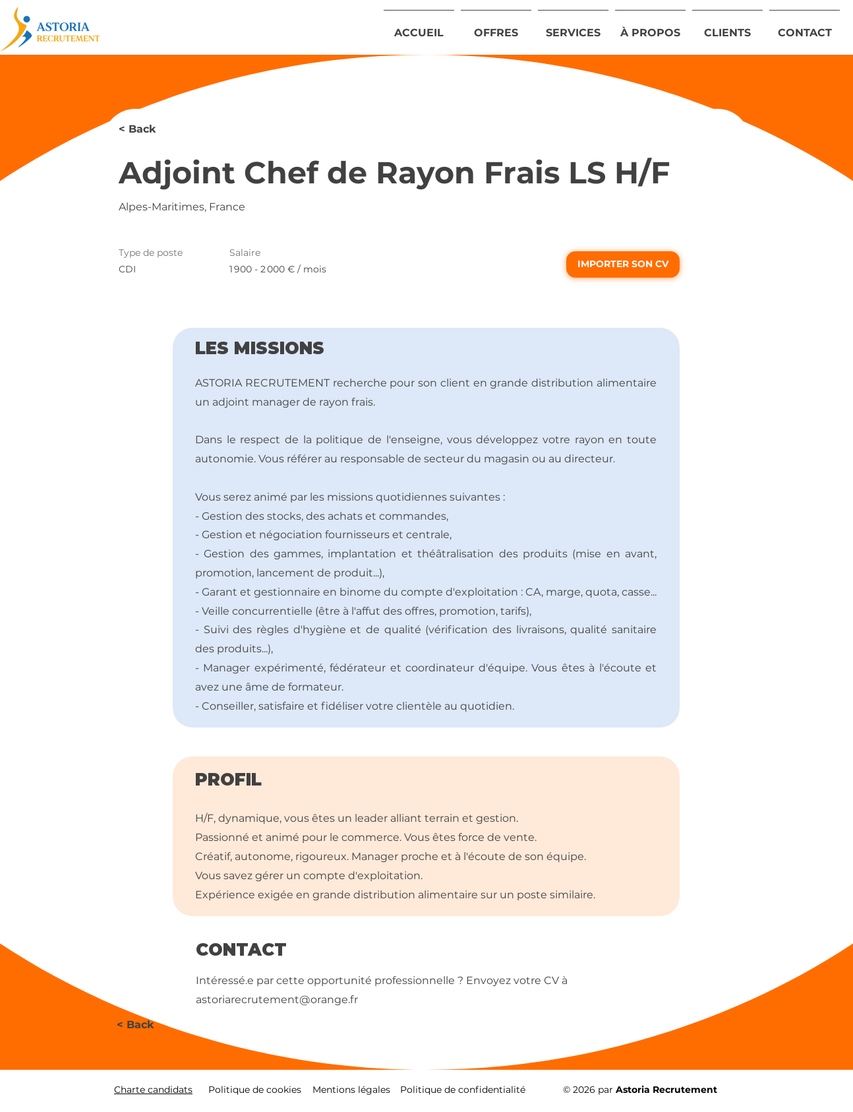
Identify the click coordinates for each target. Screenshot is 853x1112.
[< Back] (165, 130)
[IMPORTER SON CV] (623, 264)
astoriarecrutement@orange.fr (277, 999)
